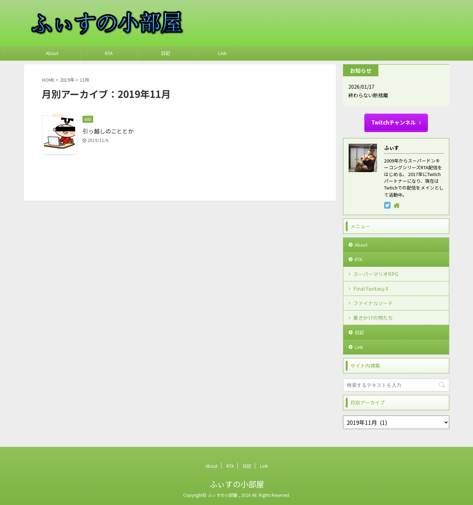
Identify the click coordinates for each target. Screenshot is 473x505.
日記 (165, 53)
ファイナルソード (373, 303)
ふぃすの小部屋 (236, 483)
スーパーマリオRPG (375, 274)
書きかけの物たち (373, 317)
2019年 (67, 79)
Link (222, 53)
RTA (109, 53)
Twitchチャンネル (396, 122)
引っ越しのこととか (108, 131)
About (52, 53)
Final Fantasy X (370, 288)
